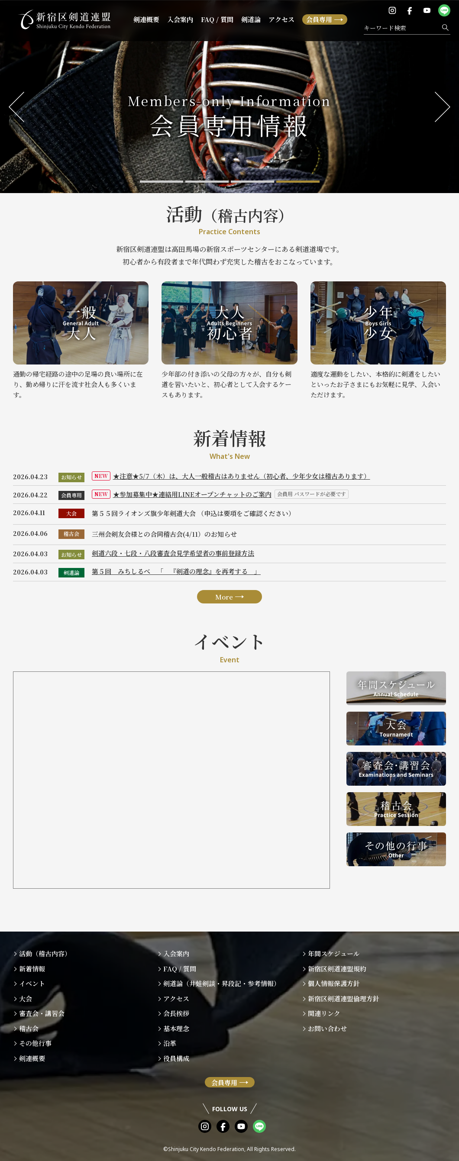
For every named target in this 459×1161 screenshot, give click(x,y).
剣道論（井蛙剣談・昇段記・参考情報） (221, 983)
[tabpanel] (229, 97)
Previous (16, 107)
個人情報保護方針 (334, 983)
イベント (32, 983)
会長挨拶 (176, 1013)
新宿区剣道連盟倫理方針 (343, 998)
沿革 (169, 1043)
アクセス (281, 19)
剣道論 (251, 19)
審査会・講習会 (42, 1013)
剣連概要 (146, 19)
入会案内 (180, 19)
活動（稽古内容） (45, 953)
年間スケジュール (334, 953)
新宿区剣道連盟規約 (337, 968)
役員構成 (176, 1058)
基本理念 (176, 1028)
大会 (71, 518)
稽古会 (71, 538)
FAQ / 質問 (217, 19)
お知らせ (71, 477)
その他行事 (35, 1043)
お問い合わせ (327, 1028)
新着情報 (32, 968)
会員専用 (319, 19)
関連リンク (324, 1013)
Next (442, 107)
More (224, 607)
